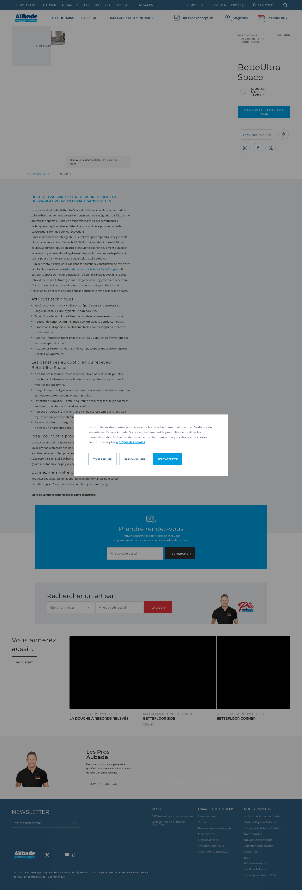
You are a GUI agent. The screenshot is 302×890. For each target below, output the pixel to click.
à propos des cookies (130, 442)
